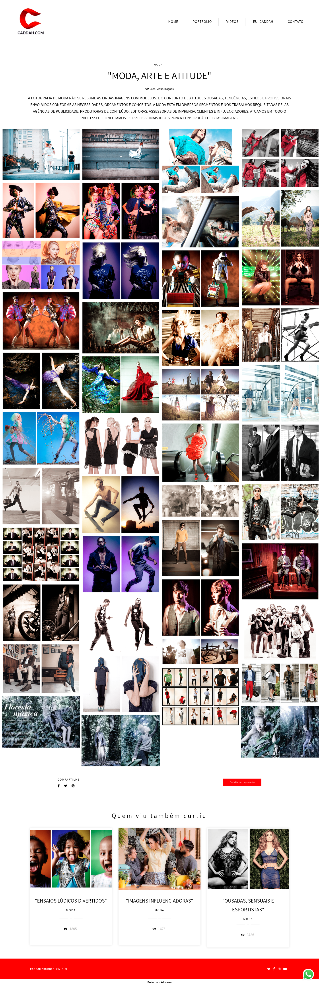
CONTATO (295, 21)
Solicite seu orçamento (242, 782)
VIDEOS (232, 21)
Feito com (159, 982)
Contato (60, 969)
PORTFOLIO (202, 21)
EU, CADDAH (263, 21)
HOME (173, 21)
